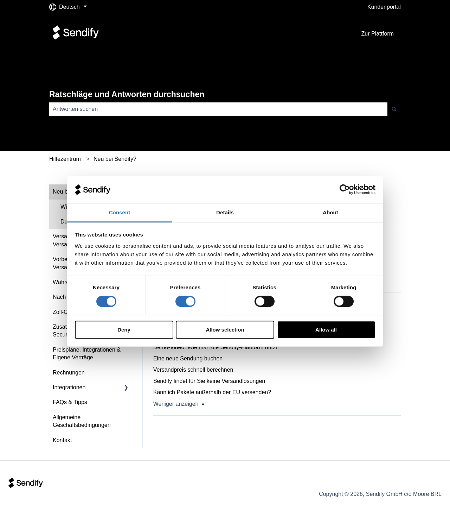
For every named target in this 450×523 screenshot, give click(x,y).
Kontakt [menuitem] (62, 440)
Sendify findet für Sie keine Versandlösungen (209, 381)
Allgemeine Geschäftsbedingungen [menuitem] (82, 421)
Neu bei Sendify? (115, 159)
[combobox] (218, 109)
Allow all (326, 330)
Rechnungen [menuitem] (69, 373)
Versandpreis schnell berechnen (193, 370)
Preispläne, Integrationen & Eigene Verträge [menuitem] (87, 353)
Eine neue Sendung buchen (188, 358)
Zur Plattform (377, 34)
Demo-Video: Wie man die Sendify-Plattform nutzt (215, 347)
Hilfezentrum (65, 159)
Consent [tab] (119, 212)
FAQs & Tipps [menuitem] (70, 402)
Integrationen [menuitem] (69, 387)
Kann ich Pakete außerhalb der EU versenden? (212, 392)
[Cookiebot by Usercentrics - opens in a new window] (344, 189)
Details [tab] (225, 212)
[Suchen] (394, 109)
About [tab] (330, 212)
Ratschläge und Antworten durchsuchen (126, 94)
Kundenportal (384, 7)
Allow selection (225, 330)
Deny (123, 330)
